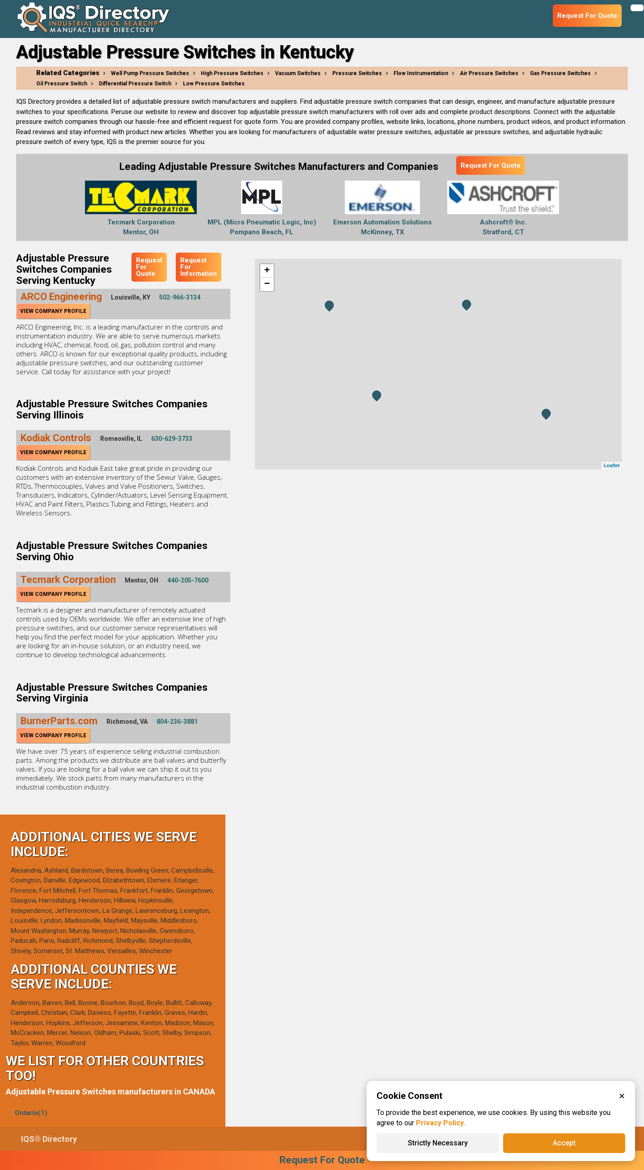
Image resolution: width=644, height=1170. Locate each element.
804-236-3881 (177, 721)
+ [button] (267, 271)
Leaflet (611, 465)
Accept (564, 1143)
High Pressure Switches (232, 73)
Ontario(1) (31, 1113)
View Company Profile (53, 311)
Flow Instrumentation (421, 73)
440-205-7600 (187, 580)
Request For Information (198, 267)
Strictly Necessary (438, 1143)
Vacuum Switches (298, 73)
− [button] (267, 284)
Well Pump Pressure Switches (150, 73)
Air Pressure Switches (489, 73)
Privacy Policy (440, 1123)
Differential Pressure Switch (135, 83)
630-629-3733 (171, 438)
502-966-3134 (179, 297)
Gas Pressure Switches (560, 73)
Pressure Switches (357, 73)
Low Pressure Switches (214, 83)
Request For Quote (491, 165)
